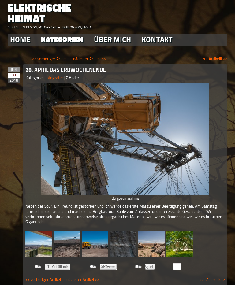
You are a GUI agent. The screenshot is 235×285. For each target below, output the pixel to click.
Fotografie (54, 77)
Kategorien (62, 39)
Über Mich (112, 39)
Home (20, 39)
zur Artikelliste (214, 59)
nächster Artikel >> (89, 59)
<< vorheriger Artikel (50, 59)
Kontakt (157, 39)
